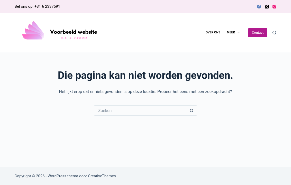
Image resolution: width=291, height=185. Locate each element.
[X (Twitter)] (267, 6)
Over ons (213, 32)
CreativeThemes (102, 176)
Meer (234, 33)
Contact (258, 32)
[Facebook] (259, 6)
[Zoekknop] (192, 110)
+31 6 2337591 (47, 6)
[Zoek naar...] (140, 110)
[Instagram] (274, 6)
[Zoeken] (274, 33)
